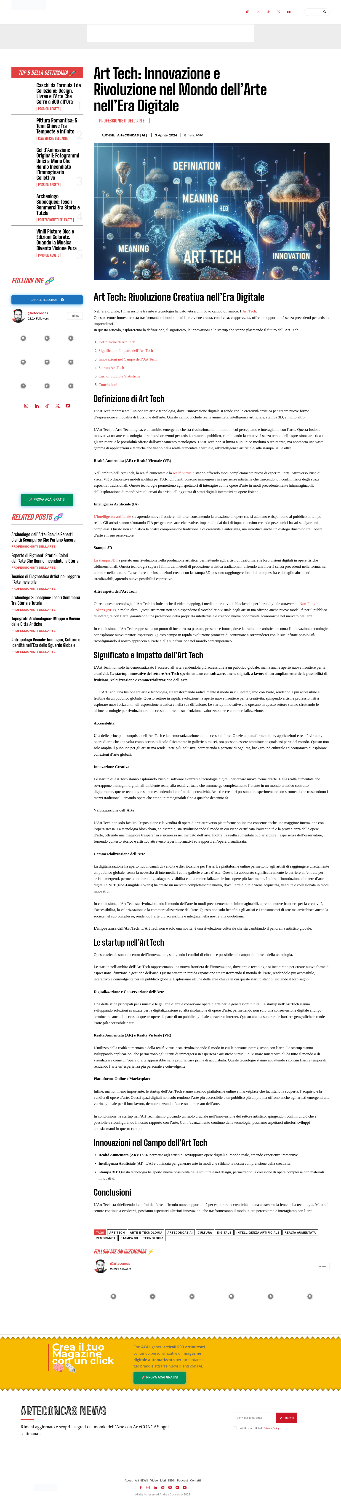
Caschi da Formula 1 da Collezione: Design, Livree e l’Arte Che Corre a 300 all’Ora (59, 93)
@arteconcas (38, 314)
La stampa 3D (104, 560)
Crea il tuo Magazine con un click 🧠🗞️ (83, 1357)
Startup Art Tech (111, 368)
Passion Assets (49, 109)
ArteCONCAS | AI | (132, 135)
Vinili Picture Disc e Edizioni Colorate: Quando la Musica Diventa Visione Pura (57, 239)
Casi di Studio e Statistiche (119, 376)
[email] (254, 1418)
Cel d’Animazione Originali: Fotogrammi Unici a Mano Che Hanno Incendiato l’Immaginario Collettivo (58, 164)
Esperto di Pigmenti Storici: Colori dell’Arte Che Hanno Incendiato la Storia (45, 558)
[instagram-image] (23, 338)
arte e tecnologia (146, 1232)
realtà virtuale (183, 473)
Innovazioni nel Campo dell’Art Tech (128, 359)
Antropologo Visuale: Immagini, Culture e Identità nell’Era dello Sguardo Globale (45, 643)
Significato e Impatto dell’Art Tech (126, 350)
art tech (117, 1232)
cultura (205, 1232)
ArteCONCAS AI (180, 1232)
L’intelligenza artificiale (112, 516)
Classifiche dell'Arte (53, 138)
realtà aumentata (300, 1232)
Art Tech (249, 311)
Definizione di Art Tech (117, 342)
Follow (75, 316)
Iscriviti (286, 1418)
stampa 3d (129, 1238)
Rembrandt (105, 1238)
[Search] (325, 12)
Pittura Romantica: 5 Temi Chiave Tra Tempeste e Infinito (57, 126)
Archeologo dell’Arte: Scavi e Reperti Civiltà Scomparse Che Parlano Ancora (43, 537)
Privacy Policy (271, 1428)
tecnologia (153, 1238)
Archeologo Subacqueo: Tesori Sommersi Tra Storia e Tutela (58, 204)
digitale (224, 1232)
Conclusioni (108, 385)
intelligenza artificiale (258, 1232)
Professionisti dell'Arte (55, 220)
